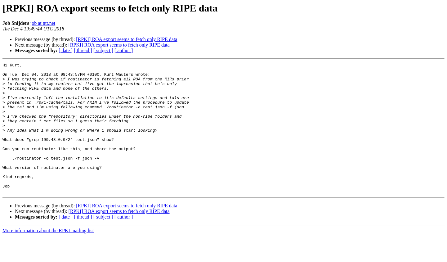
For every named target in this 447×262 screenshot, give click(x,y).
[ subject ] (103, 50)
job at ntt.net (42, 23)
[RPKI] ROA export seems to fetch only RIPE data (126, 39)
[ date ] (66, 50)
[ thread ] (83, 50)
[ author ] (123, 50)
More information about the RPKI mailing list (48, 256)
